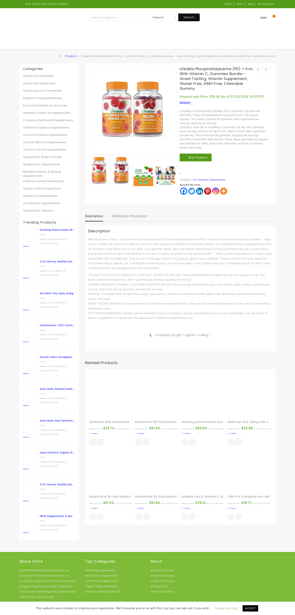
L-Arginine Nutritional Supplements (48, 120)
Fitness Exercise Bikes (38, 76)
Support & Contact (162, 570)
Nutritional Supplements (40, 196)
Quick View (100, 442)
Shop (239, 4)
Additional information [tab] (129, 216)
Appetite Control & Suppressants (47, 113)
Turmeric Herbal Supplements (44, 150)
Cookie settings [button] (226, 608)
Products (71, 56)
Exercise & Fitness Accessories (45, 105)
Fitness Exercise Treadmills (42, 91)
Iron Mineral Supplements (209, 179)
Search (189, 17)
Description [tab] (94, 216)
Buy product (198, 157)
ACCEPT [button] (250, 608)
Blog (251, 4)
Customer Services (163, 580)
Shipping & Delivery (163, 575)
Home (227, 4)
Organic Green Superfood (42, 188)
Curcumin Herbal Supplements (45, 135)
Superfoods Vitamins (38, 210)
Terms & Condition (162, 591)
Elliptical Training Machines (42, 98)
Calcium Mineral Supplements (44, 142)
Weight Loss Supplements (41, 164)
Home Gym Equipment (39, 83)
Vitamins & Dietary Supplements (46, 127)
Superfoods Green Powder (42, 157)
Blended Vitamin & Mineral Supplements (42, 174)
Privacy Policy (159, 586)
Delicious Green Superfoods (43, 181)
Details (185, 103)
